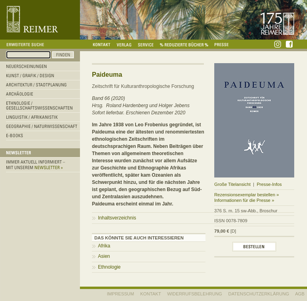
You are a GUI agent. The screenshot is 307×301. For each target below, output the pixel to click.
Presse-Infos (269, 184)
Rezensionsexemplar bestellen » (246, 194)
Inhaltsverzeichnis (117, 218)
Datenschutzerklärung (258, 293)
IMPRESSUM (120, 293)
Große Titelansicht (232, 184)
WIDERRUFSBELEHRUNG (194, 293)
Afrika (104, 246)
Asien (104, 256)
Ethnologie (109, 267)
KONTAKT (150, 293)
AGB (300, 293)
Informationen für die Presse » (244, 200)
